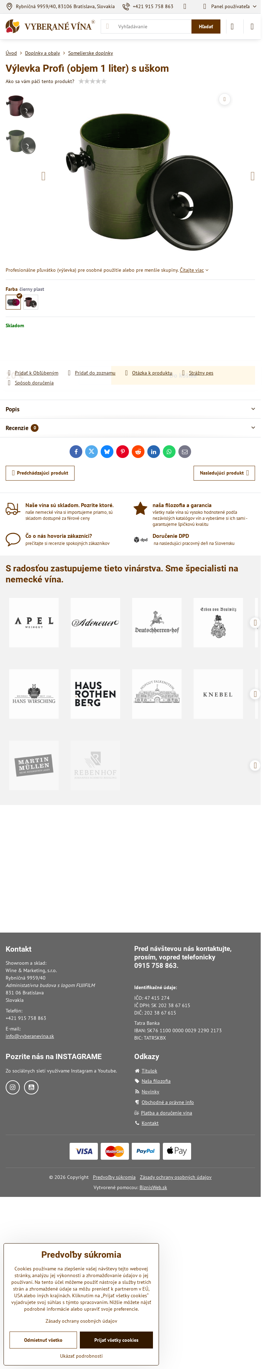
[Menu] (252, 26)
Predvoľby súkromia (114, 1177)
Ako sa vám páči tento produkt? (40, 81)
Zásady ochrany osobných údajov (176, 1177)
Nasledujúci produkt (224, 473)
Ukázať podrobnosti (81, 1356)
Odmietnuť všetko (43, 1340)
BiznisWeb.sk (153, 1187)
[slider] (92, 81)
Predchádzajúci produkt (40, 473)
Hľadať (206, 26)
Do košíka (183, 349)
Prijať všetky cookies (116, 1340)
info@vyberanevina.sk (30, 1036)
